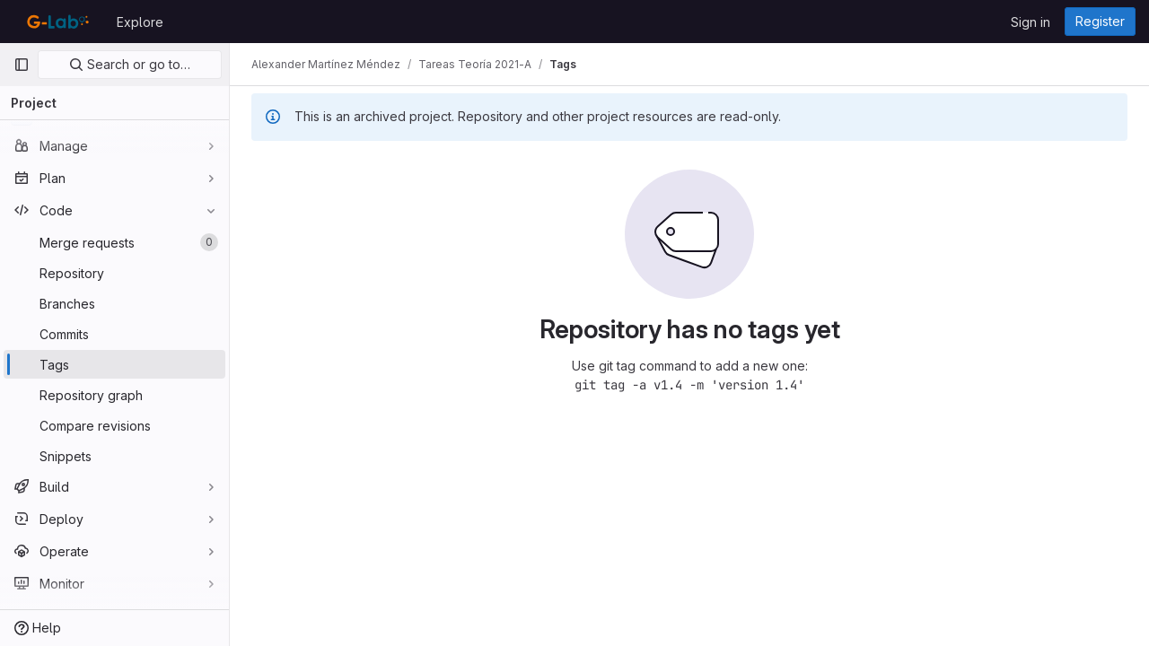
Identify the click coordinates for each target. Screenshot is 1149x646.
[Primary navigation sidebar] (21, 64)
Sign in (1030, 22)
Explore (140, 22)
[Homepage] (56, 21)
